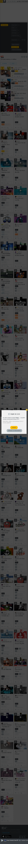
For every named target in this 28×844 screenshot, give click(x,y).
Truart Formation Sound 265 (12, 840)
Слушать (14, 427)
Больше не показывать (14, 430)
